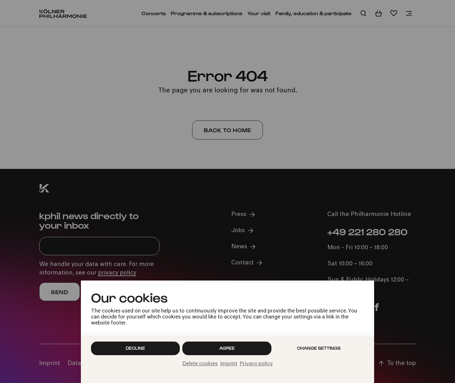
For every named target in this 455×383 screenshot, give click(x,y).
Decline (135, 348)
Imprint (228, 364)
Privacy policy (256, 364)
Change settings (319, 348)
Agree (227, 348)
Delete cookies (200, 364)
